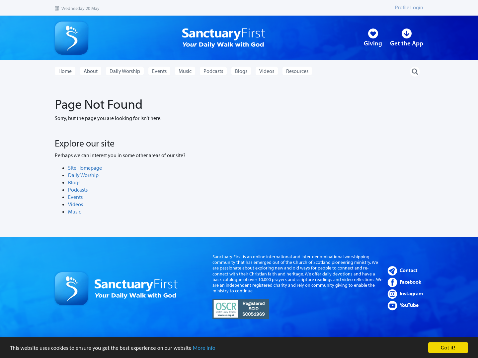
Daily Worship (83, 175)
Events (75, 197)
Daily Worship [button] (125, 71)
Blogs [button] (241, 71)
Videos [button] (266, 71)
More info (204, 348)
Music (74, 211)
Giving (373, 43)
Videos (75, 204)
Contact (409, 270)
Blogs (74, 182)
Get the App (406, 43)
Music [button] (185, 71)
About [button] (91, 71)
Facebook (410, 281)
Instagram (411, 293)
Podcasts (78, 189)
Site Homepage (85, 167)
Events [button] (159, 71)
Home (65, 71)
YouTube (409, 305)
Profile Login (409, 7)
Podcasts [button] (213, 71)
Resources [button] (297, 71)
